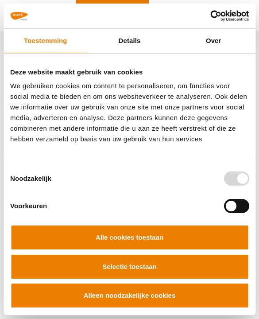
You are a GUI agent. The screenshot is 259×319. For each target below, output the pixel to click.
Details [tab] (130, 40)
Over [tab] (213, 40)
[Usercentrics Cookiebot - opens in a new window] (210, 16)
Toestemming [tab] (45, 40)
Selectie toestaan (129, 266)
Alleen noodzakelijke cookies (130, 295)
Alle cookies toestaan (129, 237)
